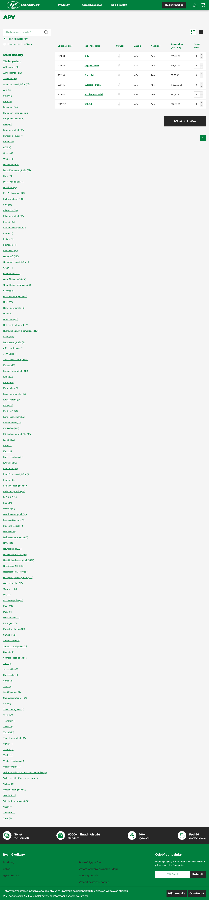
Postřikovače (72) (11, 617)
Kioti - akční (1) (10, 411)
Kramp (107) (9, 440)
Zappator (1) (9, 812)
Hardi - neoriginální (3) (14, 308)
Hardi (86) (8, 302)
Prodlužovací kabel (94, 94)
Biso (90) (7, 124)
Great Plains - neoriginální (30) (17, 285)
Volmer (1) (8, 749)
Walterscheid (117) (12, 767)
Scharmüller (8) (10, 669)
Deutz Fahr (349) (11, 164)
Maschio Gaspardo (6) (14, 520)
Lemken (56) (9, 480)
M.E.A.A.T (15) (10, 497)
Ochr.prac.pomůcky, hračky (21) (18, 577)
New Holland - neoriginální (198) (18, 560)
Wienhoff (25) (9, 795)
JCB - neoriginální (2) (13, 348)
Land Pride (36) (10, 468)
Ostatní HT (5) (10, 589)
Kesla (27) (8, 377)
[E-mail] (172, 874)
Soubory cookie (88, 875)
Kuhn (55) (7, 451)
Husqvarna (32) (10, 319)
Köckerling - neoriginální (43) (17, 434)
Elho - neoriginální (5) (13, 216)
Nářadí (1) (8, 543)
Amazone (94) (10, 78)
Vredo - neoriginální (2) (14, 761)
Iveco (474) (8, 336)
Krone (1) (7, 445)
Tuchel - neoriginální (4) (14, 738)
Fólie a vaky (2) (10, 250)
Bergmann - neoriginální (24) (16, 113)
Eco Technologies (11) (14, 193)
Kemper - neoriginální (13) (15, 371)
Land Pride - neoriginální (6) (16, 474)
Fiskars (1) (8, 239)
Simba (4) (7, 680)
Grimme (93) (9, 290)
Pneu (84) (7, 612)
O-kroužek (90, 75)
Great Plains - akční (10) (14, 279)
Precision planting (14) (14, 629)
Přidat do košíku (185, 121)
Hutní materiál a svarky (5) (16, 325)
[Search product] (27, 32)
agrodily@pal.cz (92, 5)
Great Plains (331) (11, 273)
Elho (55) (7, 204)
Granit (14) (8, 268)
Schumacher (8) (10, 675)
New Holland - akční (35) (15, 554)
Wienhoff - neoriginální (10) (16, 801)
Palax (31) (8, 606)
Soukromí (29, 896)
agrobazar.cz (11, 875)
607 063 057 (119, 5)
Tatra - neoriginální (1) (13, 709)
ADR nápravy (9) (11, 67)
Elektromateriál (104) (13, 199)
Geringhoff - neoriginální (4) (16, 262)
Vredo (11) (8, 755)
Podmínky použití (90, 862)
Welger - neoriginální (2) (14, 789)
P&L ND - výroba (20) (13, 600)
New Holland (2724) (12, 549)
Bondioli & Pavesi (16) (13, 136)
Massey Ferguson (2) (13, 526)
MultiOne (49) (9, 531)
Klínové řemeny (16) (12, 422)
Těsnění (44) (9, 721)
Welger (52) (8, 784)
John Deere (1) (10, 354)
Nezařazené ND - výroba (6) (16, 572)
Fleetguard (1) (10, 245)
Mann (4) (7, 503)
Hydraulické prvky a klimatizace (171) (21, 331)
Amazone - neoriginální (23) (16, 84)
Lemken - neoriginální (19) (15, 485)
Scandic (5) (8, 652)
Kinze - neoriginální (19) (14, 394)
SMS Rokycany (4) (12, 692)
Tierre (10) (8, 726)
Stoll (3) (7, 703)
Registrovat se (174, 5)
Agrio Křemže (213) (12, 73)
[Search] (46, 32)
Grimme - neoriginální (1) (15, 296)
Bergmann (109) (10, 107)
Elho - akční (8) (10, 210)
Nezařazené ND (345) (13, 566)
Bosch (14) (8, 141)
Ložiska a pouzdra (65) (14, 491)
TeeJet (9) (8, 715)
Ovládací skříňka (93, 85)
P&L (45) (7, 594)
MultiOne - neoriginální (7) (15, 537)
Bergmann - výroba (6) (13, 118)
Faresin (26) (9, 222)
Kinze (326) (8, 382)
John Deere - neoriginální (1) (16, 359)
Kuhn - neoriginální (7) (13, 457)
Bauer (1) (7, 95)
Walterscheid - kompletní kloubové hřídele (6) (25, 772)
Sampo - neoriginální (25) (15, 646)
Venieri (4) (8, 744)
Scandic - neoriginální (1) (15, 658)
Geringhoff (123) (11, 256)
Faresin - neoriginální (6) (14, 227)
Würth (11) (8, 807)
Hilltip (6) (7, 313)
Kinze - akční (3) (11, 388)
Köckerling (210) (11, 428)
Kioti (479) (8, 405)
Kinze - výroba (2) (11, 399)
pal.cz (6, 869)
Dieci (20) (7, 176)
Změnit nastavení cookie (94, 882)
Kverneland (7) (10, 463)
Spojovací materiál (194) (15, 698)
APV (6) (7, 90)
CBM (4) (7, 147)
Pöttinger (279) (10, 623)
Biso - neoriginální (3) (13, 130)
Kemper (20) (9, 365)
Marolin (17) (9, 508)
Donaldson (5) (10, 187)
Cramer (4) (8, 159)
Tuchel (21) (8, 732)
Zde (5, 896)
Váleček (88, 104)
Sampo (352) (9, 635)
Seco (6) (7, 663)
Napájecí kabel (92, 65)
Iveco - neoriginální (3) (14, 342)
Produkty (64, 5)
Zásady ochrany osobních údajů (98, 869)
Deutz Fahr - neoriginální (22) (17, 170)
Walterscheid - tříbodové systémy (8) (20, 778)
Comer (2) (8, 153)
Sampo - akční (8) (11, 640)
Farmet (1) (8, 233)
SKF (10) (7, 686)
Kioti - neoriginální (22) (14, 417)
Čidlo (87, 56)
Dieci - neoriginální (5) (13, 182)
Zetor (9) (7, 818)
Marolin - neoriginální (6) (15, 514)
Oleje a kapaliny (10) (13, 583)
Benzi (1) (7, 101)
